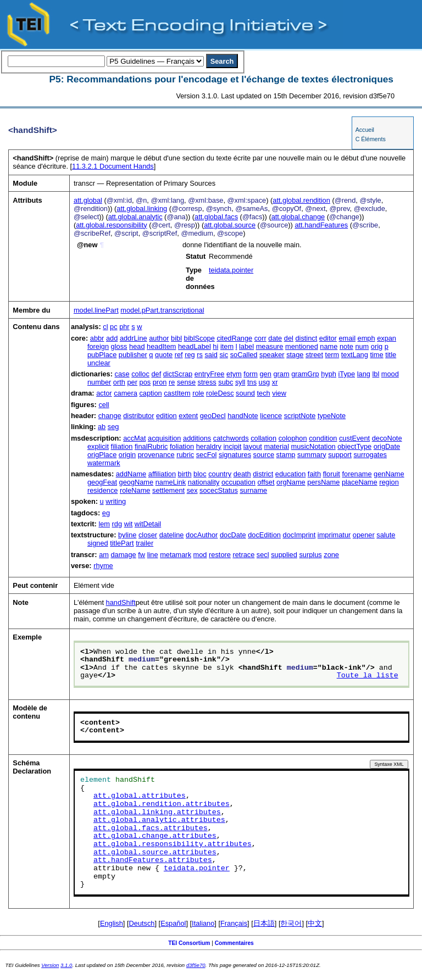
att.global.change (298, 217)
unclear (98, 363)
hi (215, 346)
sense (186, 382)
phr (124, 327)
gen (265, 374)
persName (323, 482)
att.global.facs (216, 217)
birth (185, 474)
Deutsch (142, 923)
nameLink (171, 482)
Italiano (203, 923)
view (279, 393)
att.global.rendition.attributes (161, 804)
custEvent (354, 438)
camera (125, 393)
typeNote (332, 416)
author (159, 338)
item (227, 346)
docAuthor (202, 535)
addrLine (133, 338)
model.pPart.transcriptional (162, 310)
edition (166, 416)
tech (263, 393)
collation (263, 438)
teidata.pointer (231, 270)
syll (240, 382)
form (250, 374)
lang (363, 374)
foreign (98, 346)
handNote (242, 416)
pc (114, 327)
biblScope (199, 338)
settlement (168, 490)
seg (113, 426)
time (376, 355)
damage (123, 555)
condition (323, 438)
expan (386, 338)
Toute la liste (367, 676)
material (277, 446)
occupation (238, 482)
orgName (291, 482)
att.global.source (230, 225)
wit (128, 524)
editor (328, 338)
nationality (204, 482)
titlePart (122, 543)
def (156, 374)
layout (252, 446)
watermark (103, 463)
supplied (284, 555)
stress (207, 382)
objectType (354, 446)
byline (127, 535)
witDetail (148, 524)
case (122, 374)
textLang (354, 355)
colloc (140, 374)
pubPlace (101, 355)
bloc (199, 474)
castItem (177, 393)
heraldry (208, 446)
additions (197, 438)
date (275, 338)
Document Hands (113, 166)
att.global (88, 200)
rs (200, 355)
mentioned (301, 346)
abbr (97, 338)
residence (102, 490)
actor (104, 393)
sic (223, 355)
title (390, 355)
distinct (306, 338)
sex (192, 490)
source (263, 455)
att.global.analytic (135, 217)
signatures (235, 455)
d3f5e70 (196, 965)
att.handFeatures (321, 225)
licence (271, 416)
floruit (331, 474)
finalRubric (151, 446)
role (198, 393)
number (99, 382)
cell (103, 405)
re (172, 382)
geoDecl (213, 416)
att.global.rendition (301, 200)
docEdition (264, 535)
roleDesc (220, 393)
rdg (117, 524)
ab (102, 426)
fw (141, 555)
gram (281, 374)
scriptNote (300, 416)
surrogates (369, 455)
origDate (387, 446)
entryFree (210, 374)
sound (245, 393)
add (112, 338)
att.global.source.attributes (154, 853)
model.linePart (96, 310)
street (314, 355)
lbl (375, 374)
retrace (243, 555)
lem (104, 524)
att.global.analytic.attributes (159, 820)
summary (311, 455)
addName (131, 474)
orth (119, 382)
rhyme (103, 565)
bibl (176, 338)
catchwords (231, 438)
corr (260, 338)
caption (150, 393)
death (242, 474)
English (111, 923)
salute (385, 535)
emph (366, 338)
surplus (310, 555)
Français (233, 923)
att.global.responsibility (111, 225)
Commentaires (234, 943)
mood (390, 374)
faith (314, 474)
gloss (119, 346)
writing (116, 501)
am (104, 555)
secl (263, 555)
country (219, 474)
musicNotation (313, 446)
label (246, 346)
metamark (175, 555)
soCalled (244, 355)
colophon (293, 438)
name (328, 346)
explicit (98, 446)
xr (275, 382)
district (263, 474)
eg (106, 513)
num (362, 346)
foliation (182, 446)
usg (264, 382)
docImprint (299, 535)
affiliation (162, 474)
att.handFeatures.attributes (152, 860)
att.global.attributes (139, 796)
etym (234, 374)
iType (347, 374)
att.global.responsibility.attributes (172, 844)
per (132, 382)
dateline (171, 535)
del (288, 338)
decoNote (387, 438)
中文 (315, 923)
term (332, 355)
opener (364, 535)
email (347, 338)
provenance (156, 455)
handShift (121, 602)
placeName (359, 482)
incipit (233, 446)
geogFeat (102, 482)
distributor (138, 416)
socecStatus (218, 490)
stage (294, 355)
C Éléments (371, 139)
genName (389, 474)
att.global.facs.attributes (150, 828)
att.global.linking (141, 208)
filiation (122, 446)
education (290, 474)
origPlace (101, 455)
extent (188, 416)
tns (252, 382)
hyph (328, 374)
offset (265, 482)
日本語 (264, 923)
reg (190, 355)
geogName (136, 482)
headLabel (194, 346)
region (389, 482)
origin (127, 455)
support (340, 455)
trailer (144, 543)
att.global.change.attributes (154, 836)
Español (173, 923)
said (210, 355)
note (346, 346)
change (109, 416)
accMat (134, 438)
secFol (206, 455)
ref (179, 355)
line (152, 555)
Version (50, 965)
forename (356, 474)
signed (97, 543)
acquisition (164, 438)
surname (253, 490)
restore (220, 555)
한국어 (291, 923)
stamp (286, 455)
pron (160, 382)
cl (105, 327)
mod (200, 555)
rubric (185, 455)
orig (376, 346)
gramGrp (305, 374)
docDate (233, 535)
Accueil (365, 129)
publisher (133, 355)
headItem (161, 346)
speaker (272, 355)
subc (225, 382)
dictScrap (177, 374)
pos (145, 382)
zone (331, 555)
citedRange (234, 338)
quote (164, 355)
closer (147, 535)
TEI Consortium (189, 943)
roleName (135, 490)
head (137, 346)
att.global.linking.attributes (157, 813)
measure (270, 346)
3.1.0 (66, 965)
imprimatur (334, 535)
